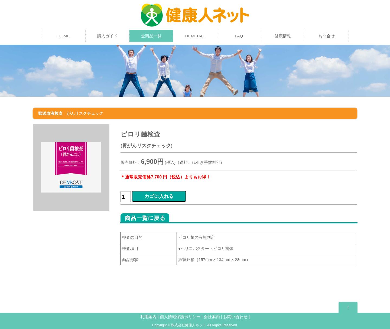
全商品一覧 (151, 36)
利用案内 (148, 316)
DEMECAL (195, 36)
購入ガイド (107, 36)
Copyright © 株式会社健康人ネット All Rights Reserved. (195, 325)
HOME (63, 36)
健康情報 (283, 36)
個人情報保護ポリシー (181, 316)
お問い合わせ (235, 316)
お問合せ (326, 36)
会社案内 (212, 316)
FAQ (239, 36)
